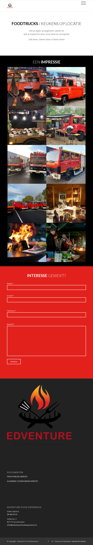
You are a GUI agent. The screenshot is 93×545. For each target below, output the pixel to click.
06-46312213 (12, 514)
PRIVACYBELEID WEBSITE (17, 476)
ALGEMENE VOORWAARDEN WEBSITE (22, 481)
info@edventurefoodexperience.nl (22, 525)
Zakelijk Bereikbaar (79, 541)
